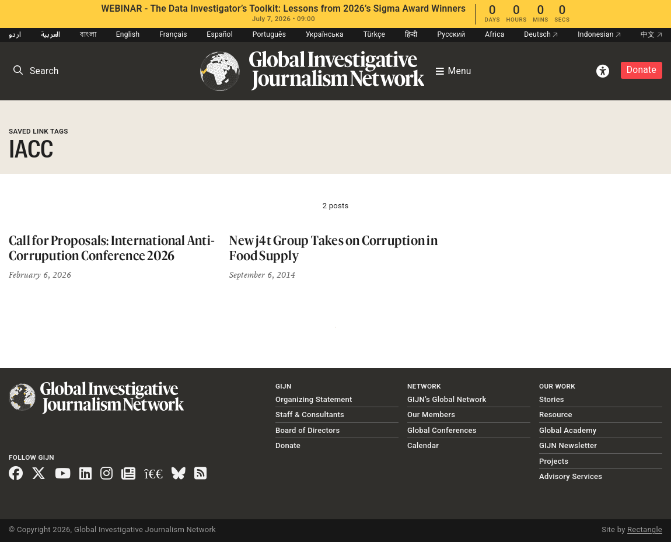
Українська (325, 34)
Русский (451, 34)
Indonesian (599, 34)
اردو (15, 34)
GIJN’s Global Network (447, 399)
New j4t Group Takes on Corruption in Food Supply (333, 247)
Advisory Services (570, 476)
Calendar (423, 445)
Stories (551, 399)
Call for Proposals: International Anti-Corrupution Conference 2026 (112, 247)
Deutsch (541, 34)
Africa (494, 34)
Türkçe (374, 34)
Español (220, 34)
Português (269, 34)
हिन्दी (411, 34)
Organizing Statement (313, 399)
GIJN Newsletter (568, 445)
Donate (641, 70)
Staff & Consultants (309, 414)
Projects (553, 461)
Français (173, 34)
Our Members (431, 414)
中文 (651, 34)
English (128, 34)
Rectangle (644, 529)
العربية (51, 34)
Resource (555, 414)
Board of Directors (307, 430)
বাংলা (88, 34)
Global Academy (567, 430)
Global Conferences (442, 430)
